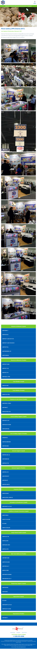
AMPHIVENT (5, 592)
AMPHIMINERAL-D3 (6, 351)
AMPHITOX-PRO (6, 394)
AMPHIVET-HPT (5, 420)
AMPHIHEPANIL (5, 429)
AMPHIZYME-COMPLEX (7, 497)
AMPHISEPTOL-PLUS (7, 506)
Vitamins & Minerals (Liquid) (18, 326)
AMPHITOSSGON (6, 528)
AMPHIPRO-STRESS (6, 403)
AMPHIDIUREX (5, 446)
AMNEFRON (5, 438)
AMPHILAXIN (5, 541)
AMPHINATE (5, 480)
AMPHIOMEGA (5, 355)
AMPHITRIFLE (5, 515)
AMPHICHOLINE (6, 562)
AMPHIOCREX (5, 386)
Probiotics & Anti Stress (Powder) (18, 399)
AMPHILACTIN (5, 537)
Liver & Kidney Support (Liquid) (18, 416)
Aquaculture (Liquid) (18, 597)
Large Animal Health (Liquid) (18, 533)
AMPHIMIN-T (5, 330)
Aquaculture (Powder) (18, 614)
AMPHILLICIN (5, 549)
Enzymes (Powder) (18, 489)
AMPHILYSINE (5, 570)
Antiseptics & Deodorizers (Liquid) (18, 502)
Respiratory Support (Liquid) (18, 583)
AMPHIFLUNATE (6, 484)
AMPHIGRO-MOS (6, 545)
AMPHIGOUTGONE (6, 425)
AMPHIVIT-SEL (5, 368)
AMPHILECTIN (5, 463)
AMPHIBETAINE (5, 558)
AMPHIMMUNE (5, 459)
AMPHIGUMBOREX (6, 442)
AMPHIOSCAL (5, 335)
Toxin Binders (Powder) (19, 390)
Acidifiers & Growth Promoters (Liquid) (18, 511)
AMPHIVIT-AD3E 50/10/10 (8, 339)
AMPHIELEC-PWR (6, 377)
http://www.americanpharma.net (20, 647)
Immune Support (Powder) (18, 468)
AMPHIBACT (5, 407)
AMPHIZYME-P (5, 493)
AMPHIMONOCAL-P (6, 579)
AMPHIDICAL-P (5, 566)
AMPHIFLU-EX (5, 472)
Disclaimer (18, 632)
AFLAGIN (4, 524)
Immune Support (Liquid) (18, 451)
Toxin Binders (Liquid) (18, 382)
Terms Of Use (24, 632)
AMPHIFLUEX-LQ (6, 455)
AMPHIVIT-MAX (5, 364)
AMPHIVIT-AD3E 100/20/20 (8, 343)
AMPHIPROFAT (5, 476)
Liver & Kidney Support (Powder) (18, 434)
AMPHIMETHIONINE (6, 574)
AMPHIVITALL (5, 347)
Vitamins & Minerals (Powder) (18, 360)
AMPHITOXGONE (6, 519)
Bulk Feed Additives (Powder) (18, 554)
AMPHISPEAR (5, 588)
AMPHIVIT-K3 (5, 373)
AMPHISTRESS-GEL (6, 412)
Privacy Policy (12, 632)
